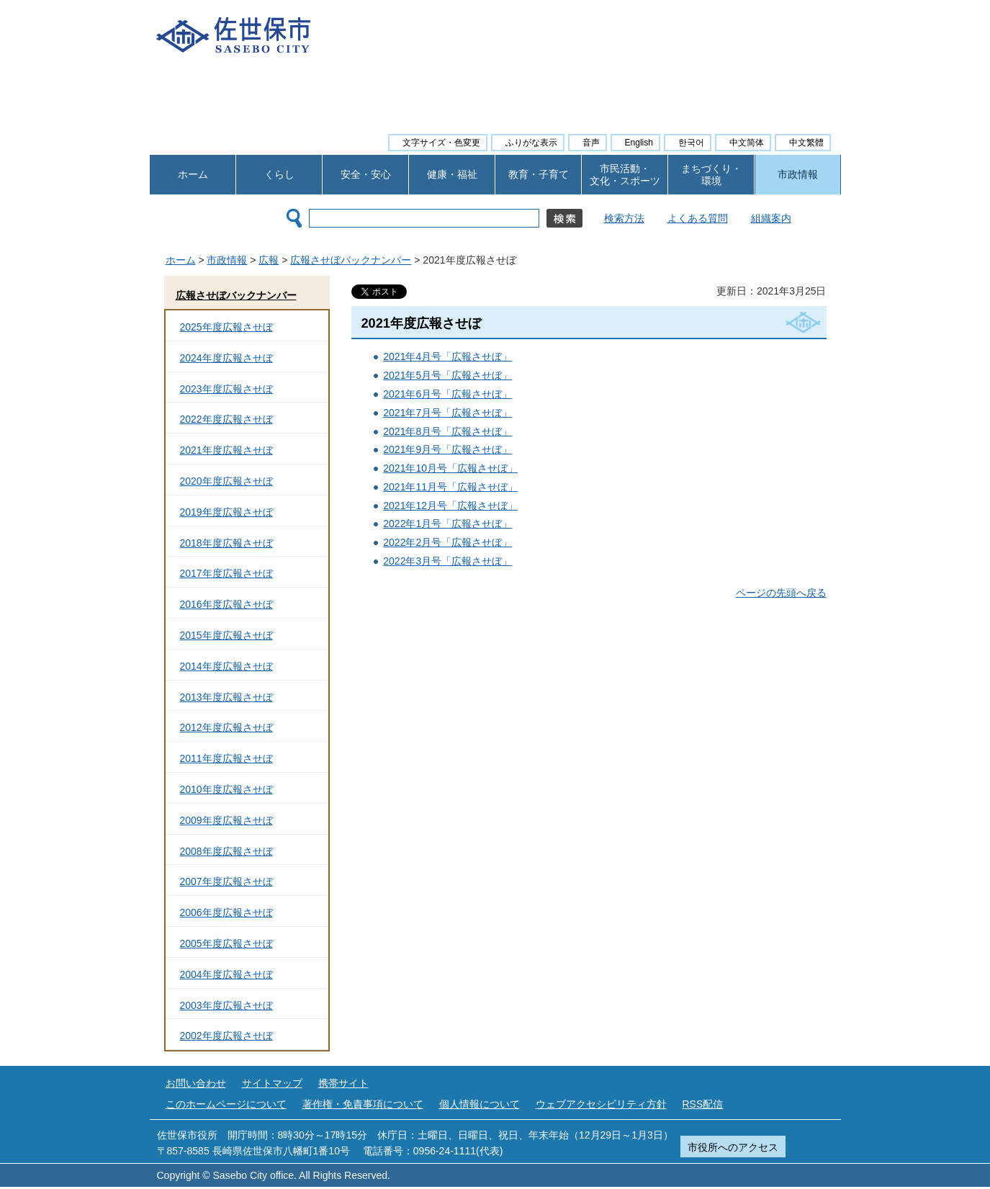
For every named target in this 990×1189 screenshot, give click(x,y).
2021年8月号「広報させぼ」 (447, 431)
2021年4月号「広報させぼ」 (447, 356)
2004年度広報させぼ (226, 974)
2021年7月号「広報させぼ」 (447, 412)
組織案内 (771, 218)
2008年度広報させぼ (226, 851)
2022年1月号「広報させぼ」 (447, 523)
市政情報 (798, 174)
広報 (268, 260)
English (639, 143)
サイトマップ (272, 1083)
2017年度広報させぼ (226, 573)
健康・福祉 (452, 174)
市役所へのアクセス (733, 1147)
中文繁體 (806, 143)
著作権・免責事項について (362, 1104)
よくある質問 (697, 218)
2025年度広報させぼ (226, 327)
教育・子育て (538, 174)
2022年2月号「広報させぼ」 (447, 542)
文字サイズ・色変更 (441, 143)
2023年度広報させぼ (226, 389)
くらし (279, 174)
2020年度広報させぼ (226, 481)
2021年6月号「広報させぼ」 (447, 394)
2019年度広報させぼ (226, 512)
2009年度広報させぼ (226, 820)
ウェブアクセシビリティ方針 (601, 1104)
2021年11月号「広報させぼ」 (450, 487)
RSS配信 (703, 1104)
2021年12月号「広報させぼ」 (450, 505)
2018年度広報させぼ (226, 543)
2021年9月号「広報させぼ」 (447, 449)
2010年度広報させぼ (226, 789)
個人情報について (479, 1104)
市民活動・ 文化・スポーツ (625, 175)
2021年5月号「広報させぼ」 (447, 375)
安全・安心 (366, 174)
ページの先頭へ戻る (781, 592)
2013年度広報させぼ (226, 697)
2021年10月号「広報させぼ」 (450, 468)
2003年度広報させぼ (226, 1005)
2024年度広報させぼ (226, 358)
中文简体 (746, 143)
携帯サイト (343, 1083)
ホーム (193, 174)
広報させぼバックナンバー (350, 260)
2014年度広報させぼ (226, 666)
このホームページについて (226, 1104)
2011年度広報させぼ (226, 758)
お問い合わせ (196, 1083)
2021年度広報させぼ (226, 450)
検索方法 (624, 218)
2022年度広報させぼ (226, 419)
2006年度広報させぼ (226, 912)
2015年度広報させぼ (226, 635)
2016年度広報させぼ (226, 604)
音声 (591, 143)
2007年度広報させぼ (226, 881)
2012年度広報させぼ (226, 727)
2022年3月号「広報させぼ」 (447, 561)
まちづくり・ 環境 (711, 175)
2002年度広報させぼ (226, 1035)
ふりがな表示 (531, 143)
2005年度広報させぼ (226, 943)
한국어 (691, 143)
